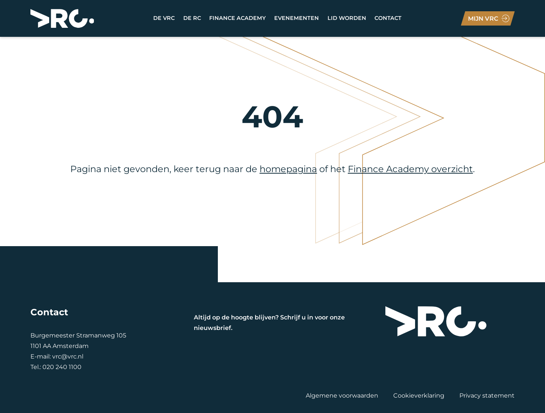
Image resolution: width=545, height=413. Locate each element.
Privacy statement (487, 395)
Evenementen (296, 18)
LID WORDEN (347, 18)
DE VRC (164, 18)
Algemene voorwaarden (342, 395)
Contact (388, 18)
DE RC (192, 18)
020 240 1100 (62, 367)
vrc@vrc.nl (67, 356)
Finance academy (237, 18)
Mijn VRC (483, 18)
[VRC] (62, 18)
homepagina (288, 168)
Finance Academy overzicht (410, 168)
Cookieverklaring (418, 395)
